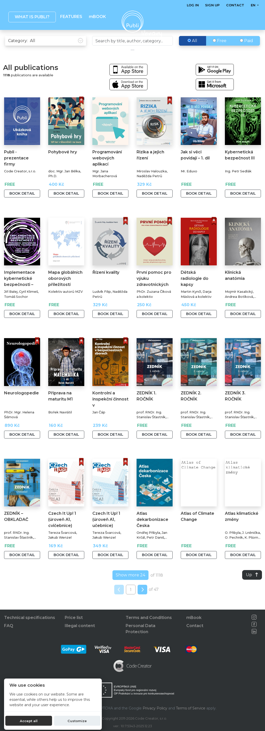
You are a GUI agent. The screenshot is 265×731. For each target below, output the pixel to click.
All (192, 51)
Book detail (22, 204)
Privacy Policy (155, 708)
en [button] (253, 5)
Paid (246, 51)
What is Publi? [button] (32, 16)
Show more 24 (130, 585)
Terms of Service (190, 708)
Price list (74, 617)
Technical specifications (29, 617)
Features (71, 16)
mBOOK (97, 16)
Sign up (212, 5)
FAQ (8, 625)
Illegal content (80, 625)
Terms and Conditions (149, 617)
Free (219, 51)
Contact (235, 5)
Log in (193, 5)
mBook (194, 617)
